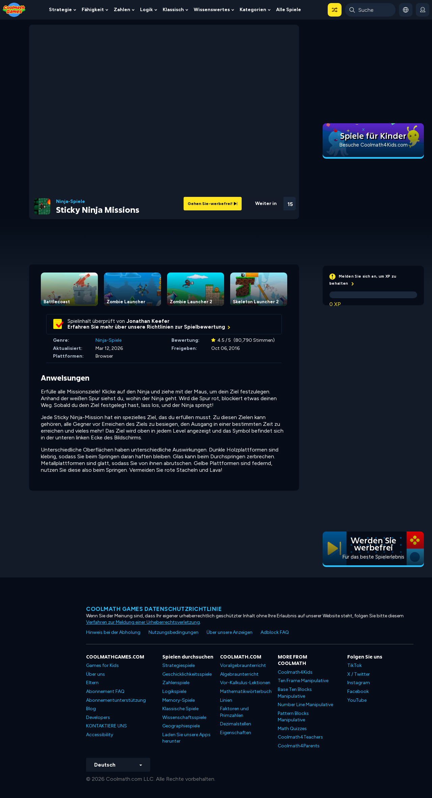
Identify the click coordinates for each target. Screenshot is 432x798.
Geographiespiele (181, 726)
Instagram (358, 683)
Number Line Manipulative (305, 704)
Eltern (92, 683)
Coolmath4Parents (299, 746)
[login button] (422, 10)
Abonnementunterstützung (116, 700)
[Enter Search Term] (370, 10)
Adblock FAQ (275, 632)
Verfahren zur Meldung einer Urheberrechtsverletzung (143, 622)
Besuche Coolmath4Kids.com (373, 145)
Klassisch (173, 9)
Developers (98, 717)
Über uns (95, 674)
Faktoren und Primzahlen (234, 712)
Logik (146, 9)
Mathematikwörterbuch (246, 691)
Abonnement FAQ (105, 691)
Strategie (60, 9)
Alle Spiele (288, 9)
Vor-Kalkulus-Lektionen (245, 683)
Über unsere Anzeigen (229, 632)
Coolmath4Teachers (300, 737)
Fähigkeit (93, 9)
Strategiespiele (178, 665)
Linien (226, 700)
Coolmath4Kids (295, 672)
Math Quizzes (292, 728)
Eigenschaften (235, 733)
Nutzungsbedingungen (173, 632)
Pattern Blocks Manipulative (293, 717)
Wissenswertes (212, 9)
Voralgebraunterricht (243, 665)
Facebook (358, 691)
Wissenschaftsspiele (184, 717)
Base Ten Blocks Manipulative (295, 693)
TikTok (354, 665)
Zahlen (122, 9)
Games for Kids (102, 665)
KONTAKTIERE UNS (106, 726)
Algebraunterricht (239, 674)
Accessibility (99, 735)
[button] (335, 10)
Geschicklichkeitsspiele (187, 674)
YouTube (357, 700)
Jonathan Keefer (148, 321)
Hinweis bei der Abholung (113, 632)
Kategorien (253, 9)
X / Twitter (358, 674)
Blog (91, 709)
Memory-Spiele (178, 700)
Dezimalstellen (235, 724)
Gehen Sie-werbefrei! (213, 203)
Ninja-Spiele (70, 201)
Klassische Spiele (180, 709)
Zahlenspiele (175, 683)
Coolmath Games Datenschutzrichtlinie (154, 609)
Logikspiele (174, 691)
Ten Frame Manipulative (303, 681)
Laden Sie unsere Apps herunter (186, 738)
